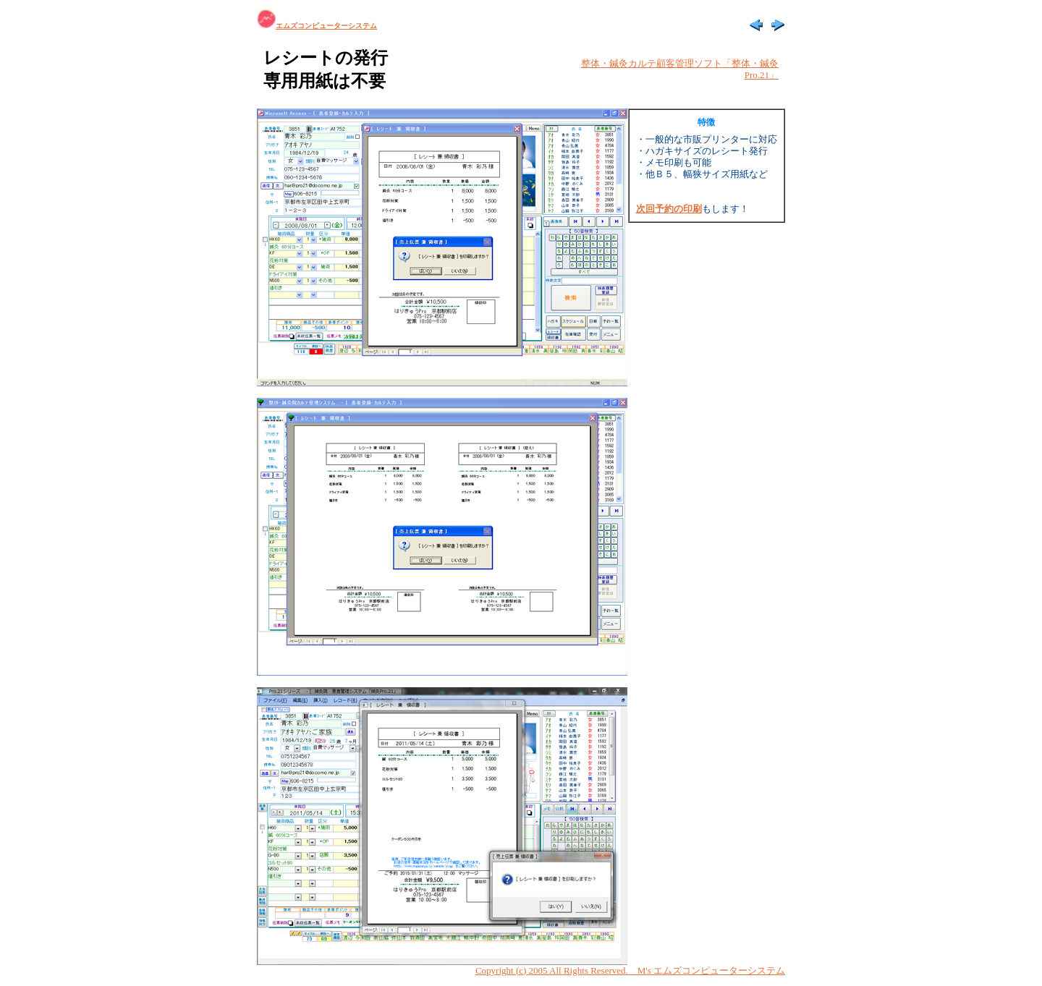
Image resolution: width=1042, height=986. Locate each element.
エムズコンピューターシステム (317, 26)
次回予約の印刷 (669, 208)
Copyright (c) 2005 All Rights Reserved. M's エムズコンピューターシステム (630, 970)
